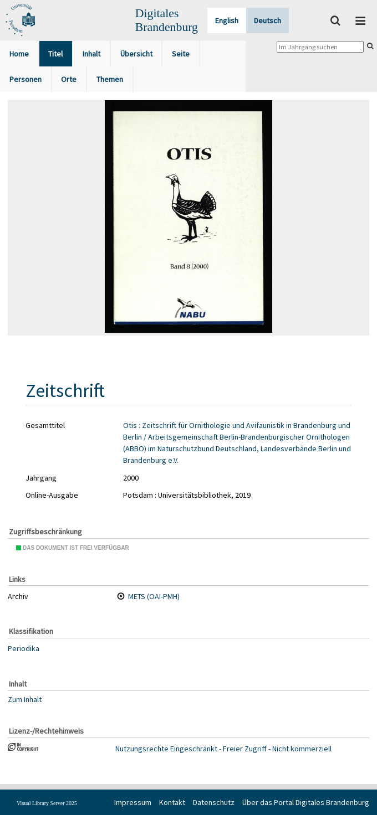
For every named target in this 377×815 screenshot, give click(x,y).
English (226, 20)
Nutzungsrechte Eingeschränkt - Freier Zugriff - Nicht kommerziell (223, 749)
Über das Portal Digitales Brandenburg (305, 802)
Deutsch (267, 20)
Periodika (23, 648)
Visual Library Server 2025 (47, 803)
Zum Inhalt (25, 699)
